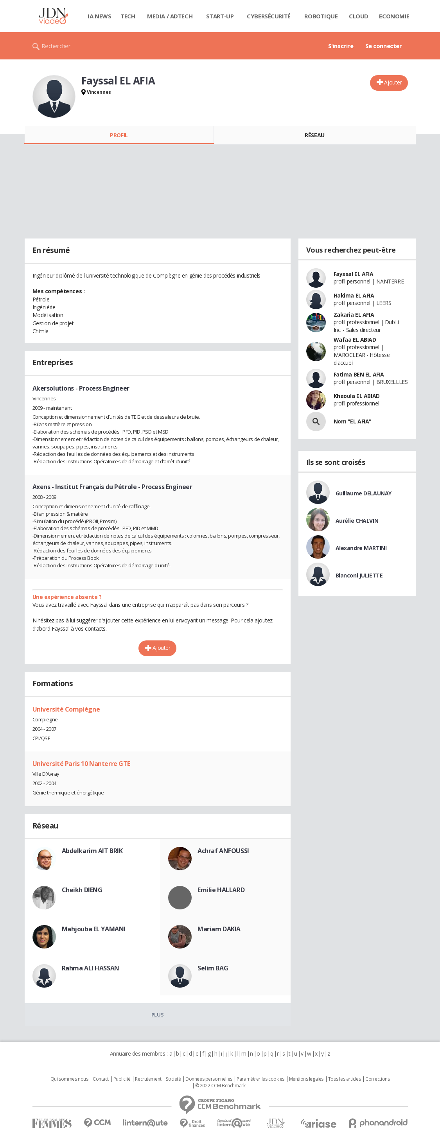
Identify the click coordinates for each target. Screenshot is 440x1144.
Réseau (314, 135)
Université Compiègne (66, 709)
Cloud (358, 16)
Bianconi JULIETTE (359, 575)
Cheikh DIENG (82, 890)
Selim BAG (213, 968)
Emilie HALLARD (221, 890)
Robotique (321, 16)
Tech (127, 16)
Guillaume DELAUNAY (364, 493)
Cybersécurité (269, 16)
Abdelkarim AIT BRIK (92, 850)
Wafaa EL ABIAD (355, 339)
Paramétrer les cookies (260, 1079)
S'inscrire (341, 46)
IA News (99, 16)
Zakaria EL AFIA (354, 314)
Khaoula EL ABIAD (357, 396)
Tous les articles (344, 1079)
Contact (101, 1079)
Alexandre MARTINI (361, 548)
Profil (119, 135)
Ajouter (393, 82)
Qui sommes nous (69, 1079)
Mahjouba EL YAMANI (94, 929)
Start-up (220, 16)
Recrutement (148, 1079)
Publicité (122, 1079)
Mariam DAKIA (219, 929)
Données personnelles (208, 1079)
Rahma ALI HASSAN (90, 968)
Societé (173, 1079)
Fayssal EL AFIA (354, 274)
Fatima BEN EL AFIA (359, 374)
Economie (394, 16)
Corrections (377, 1079)
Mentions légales (306, 1079)
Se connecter (383, 46)
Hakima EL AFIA (354, 295)
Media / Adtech (169, 16)
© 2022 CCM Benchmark (220, 1085)
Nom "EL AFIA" (353, 421)
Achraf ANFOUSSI (223, 850)
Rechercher (56, 46)
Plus (157, 1014)
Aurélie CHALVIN (357, 520)
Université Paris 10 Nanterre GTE (81, 763)
